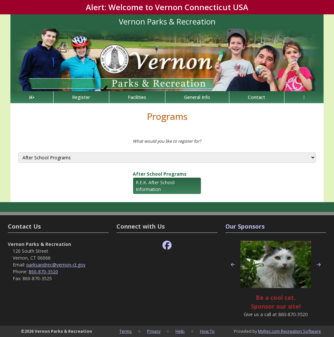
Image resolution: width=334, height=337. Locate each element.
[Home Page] (31, 97)
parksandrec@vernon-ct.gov (55, 265)
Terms (125, 331)
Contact (256, 97)
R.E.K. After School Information (155, 185)
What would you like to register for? (167, 141)
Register (81, 97)
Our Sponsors (245, 226)
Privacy (153, 331)
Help (180, 331)
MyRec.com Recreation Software (289, 331)
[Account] (304, 97)
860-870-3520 (43, 271)
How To (207, 331)
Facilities (137, 97)
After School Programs (160, 174)
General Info (197, 97)
